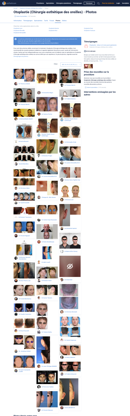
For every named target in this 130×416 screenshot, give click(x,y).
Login (118, 3)
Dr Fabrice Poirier (47, 114)
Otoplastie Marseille (19, 30)
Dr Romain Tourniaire (25, 217)
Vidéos (64, 20)
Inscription (125, 3)
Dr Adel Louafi (46, 262)
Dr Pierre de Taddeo (48, 387)
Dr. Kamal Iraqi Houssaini (49, 220)
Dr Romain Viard (46, 280)
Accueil (15, 8)
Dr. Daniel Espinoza (70, 340)
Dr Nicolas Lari (69, 199)
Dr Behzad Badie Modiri (26, 119)
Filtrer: (56, 64)
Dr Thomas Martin (24, 104)
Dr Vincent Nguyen (24, 235)
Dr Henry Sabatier (70, 357)
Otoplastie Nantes (54, 28)
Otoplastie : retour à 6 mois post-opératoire (102, 45)
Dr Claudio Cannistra (25, 314)
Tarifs (46, 20)
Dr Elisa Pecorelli (24, 331)
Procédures (40, 3)
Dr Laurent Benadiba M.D (49, 176)
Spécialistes (50, 3)
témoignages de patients (21, 56)
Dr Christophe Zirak (70, 142)
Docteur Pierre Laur (25, 280)
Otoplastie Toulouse (89, 30)
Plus (101, 61)
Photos (58, 20)
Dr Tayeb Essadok (24, 202)
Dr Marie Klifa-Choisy (71, 251)
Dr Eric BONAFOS (70, 407)
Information (18, 20)
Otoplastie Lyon (18, 28)
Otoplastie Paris (88, 28)
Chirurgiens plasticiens (63, 3)
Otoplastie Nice (53, 30)
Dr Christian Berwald (71, 312)
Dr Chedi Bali (68, 279)
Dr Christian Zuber (24, 188)
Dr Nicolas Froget (47, 155)
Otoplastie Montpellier (20, 32)
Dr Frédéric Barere (70, 99)
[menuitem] (40, 3)
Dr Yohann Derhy (47, 332)
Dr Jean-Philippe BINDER (49, 366)
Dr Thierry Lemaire (24, 83)
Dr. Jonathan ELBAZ (25, 351)
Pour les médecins (108, 3)
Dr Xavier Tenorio (47, 298)
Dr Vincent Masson (47, 410)
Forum (52, 20)
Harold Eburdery (23, 164)
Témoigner (89, 3)
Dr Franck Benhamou (25, 299)
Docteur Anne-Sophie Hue (72, 180)
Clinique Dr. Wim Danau (49, 197)
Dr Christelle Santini (71, 228)
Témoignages (77, 3)
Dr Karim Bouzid (23, 141)
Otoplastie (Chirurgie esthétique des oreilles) (31, 8)
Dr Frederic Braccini (70, 374)
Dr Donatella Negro (47, 92)
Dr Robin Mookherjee (48, 242)
